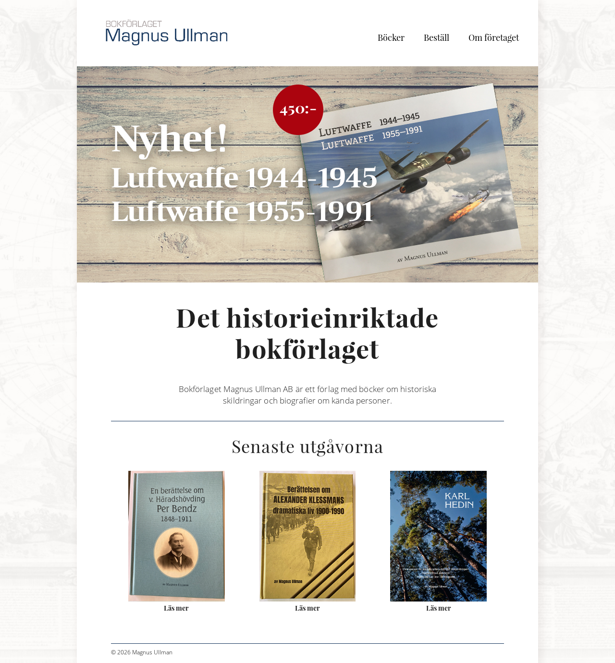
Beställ (436, 37)
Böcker (391, 37)
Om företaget (493, 37)
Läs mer (176, 608)
